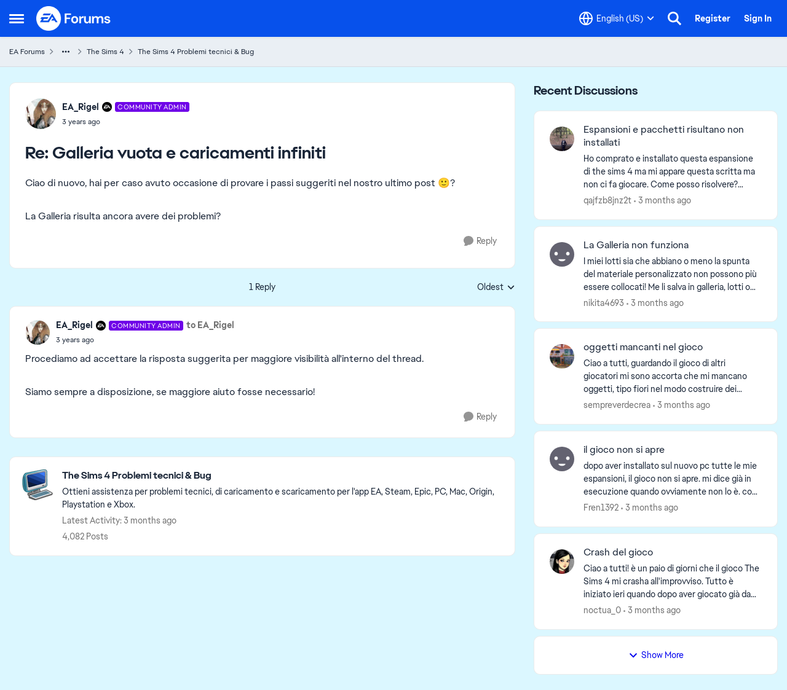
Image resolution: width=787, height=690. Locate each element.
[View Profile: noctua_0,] (562, 561)
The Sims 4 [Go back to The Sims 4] (105, 52)
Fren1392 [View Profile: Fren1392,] (601, 507)
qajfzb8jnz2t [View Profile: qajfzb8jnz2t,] (607, 200)
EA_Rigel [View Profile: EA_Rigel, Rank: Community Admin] (80, 106)
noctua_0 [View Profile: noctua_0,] (602, 610)
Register (712, 18)
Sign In (758, 18)
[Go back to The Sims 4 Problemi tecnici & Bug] (282, 475)
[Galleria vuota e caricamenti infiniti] (125, 121)
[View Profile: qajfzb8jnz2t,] (562, 139)
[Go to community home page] (73, 18)
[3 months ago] (662, 200)
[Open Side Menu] (16, 18)
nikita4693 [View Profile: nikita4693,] (603, 302)
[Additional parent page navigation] (65, 51)
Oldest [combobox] (496, 287)
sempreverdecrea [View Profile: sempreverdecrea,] (617, 404)
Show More (656, 655)
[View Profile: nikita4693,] (562, 254)
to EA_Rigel (210, 325)
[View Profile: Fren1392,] (562, 459)
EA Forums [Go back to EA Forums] (27, 52)
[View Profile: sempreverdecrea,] (562, 356)
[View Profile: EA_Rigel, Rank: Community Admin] (40, 113)
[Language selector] (617, 18)
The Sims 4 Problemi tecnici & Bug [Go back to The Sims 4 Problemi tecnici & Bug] (196, 52)
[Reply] (480, 241)
